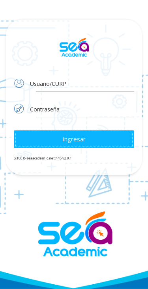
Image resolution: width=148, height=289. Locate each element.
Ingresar (74, 139)
